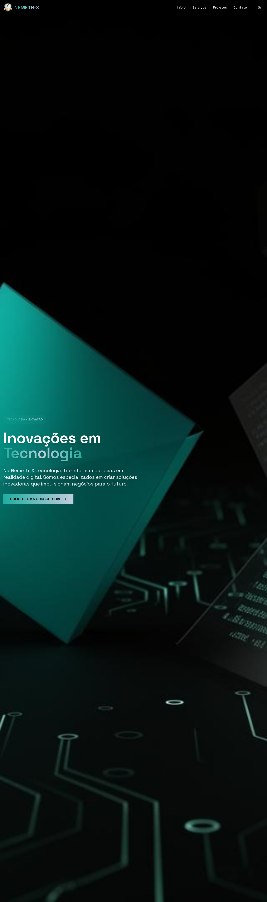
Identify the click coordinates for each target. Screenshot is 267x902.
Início (181, 7)
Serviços (199, 7)
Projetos (220, 7)
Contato (240, 7)
